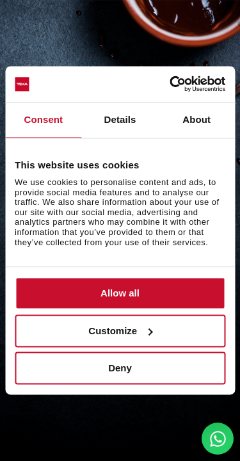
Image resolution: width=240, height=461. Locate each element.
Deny (120, 368)
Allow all (120, 293)
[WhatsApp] (218, 439)
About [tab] (196, 119)
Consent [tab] (43, 119)
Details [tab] (120, 119)
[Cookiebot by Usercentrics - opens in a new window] (170, 84)
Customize (120, 330)
